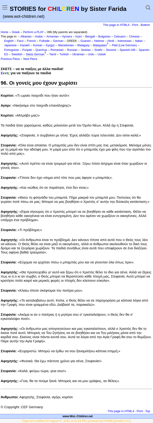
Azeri (78, 36)
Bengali (90, 36)
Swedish (17, 54)
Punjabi (27, 50)
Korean (37, 45)
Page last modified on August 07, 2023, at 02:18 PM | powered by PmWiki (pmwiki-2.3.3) (76, 421)
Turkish (64, 54)
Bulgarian (104, 36)
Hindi (111, 41)
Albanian (26, 36)
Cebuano (120, 36)
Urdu (91, 54)
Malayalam (100, 45)
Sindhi (98, 50)
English (9, 41)
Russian (72, 50)
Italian (139, 41)
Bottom (145, 25)
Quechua (41, 50)
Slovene (111, 50)
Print (135, 25)
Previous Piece (10, 59)
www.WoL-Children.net (78, 416)
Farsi (20, 41)
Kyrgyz (50, 45)
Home (4, 32)
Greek (16, 32)
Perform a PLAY (33, 32)
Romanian (57, 50)
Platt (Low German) (124, 45)
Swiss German (35, 54)
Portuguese (11, 50)
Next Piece (30, 59)
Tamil (52, 54)
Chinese (134, 36)
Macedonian (66, 45)
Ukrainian (78, 54)
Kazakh (25, 45)
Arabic (39, 36)
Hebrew (99, 41)
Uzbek (102, 54)
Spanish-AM (127, 50)
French (31, 41)
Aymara (67, 36)
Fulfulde (44, 41)
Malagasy (83, 45)
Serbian (86, 50)
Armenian (52, 36)
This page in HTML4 (116, 25)
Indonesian (125, 41)
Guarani (85, 41)
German (58, 41)
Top (147, 411)
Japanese (10, 45)
